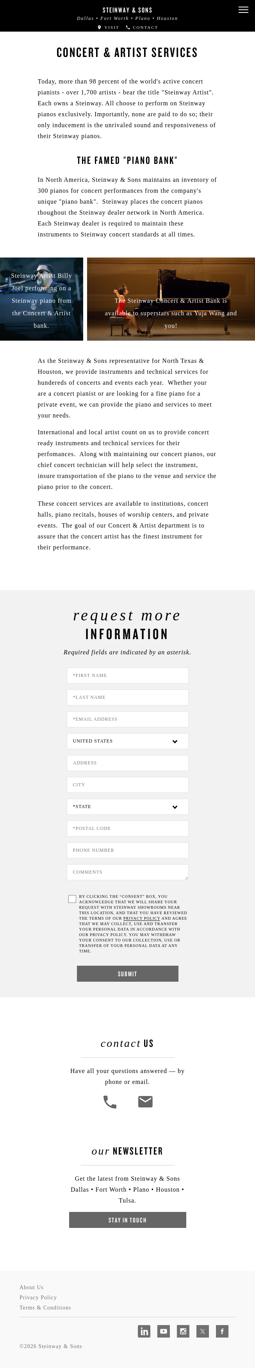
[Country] (128, 741)
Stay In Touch (128, 1220)
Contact (142, 27)
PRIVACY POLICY (141, 918)
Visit (108, 27)
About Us (32, 1287)
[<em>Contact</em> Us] (145, 1107)
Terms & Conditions (45, 1308)
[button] (243, 10)
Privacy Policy (38, 1297)
